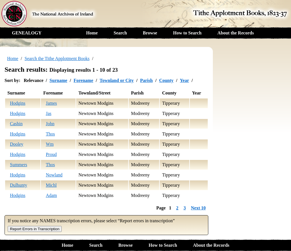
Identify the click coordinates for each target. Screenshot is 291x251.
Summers (18, 164)
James (51, 103)
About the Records (235, 32)
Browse (150, 32)
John (50, 123)
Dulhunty (18, 185)
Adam (51, 195)
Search (120, 32)
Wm (50, 144)
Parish (146, 80)
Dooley (16, 144)
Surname (58, 80)
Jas (48, 113)
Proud (51, 154)
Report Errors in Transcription (34, 229)
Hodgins (17, 103)
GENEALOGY (26, 32)
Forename (83, 80)
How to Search (187, 32)
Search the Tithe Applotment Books (57, 58)
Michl (51, 185)
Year (184, 80)
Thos (50, 133)
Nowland (54, 174)
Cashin (16, 123)
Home (92, 32)
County (166, 80)
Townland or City (116, 80)
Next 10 (198, 207)
